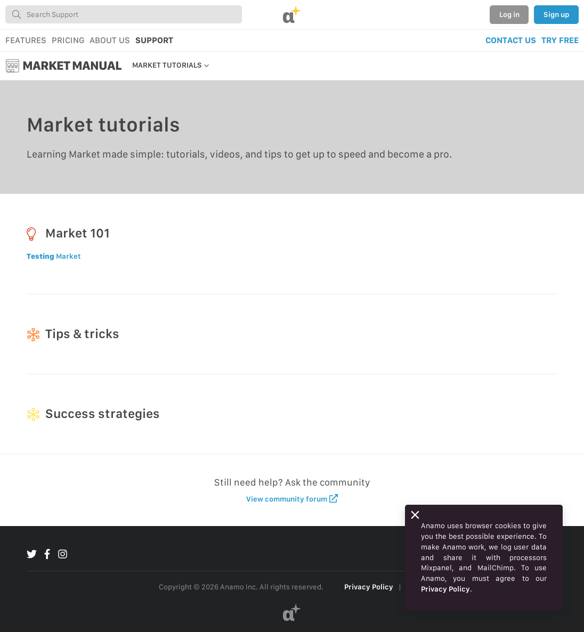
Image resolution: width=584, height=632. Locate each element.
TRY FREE (560, 40)
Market (54, 256)
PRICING (68, 40)
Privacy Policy (368, 586)
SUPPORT (154, 40)
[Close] (415, 514)
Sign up (556, 14)
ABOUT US (110, 40)
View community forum (292, 498)
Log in (509, 14)
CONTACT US (510, 40)
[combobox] (123, 14)
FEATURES (25, 40)
